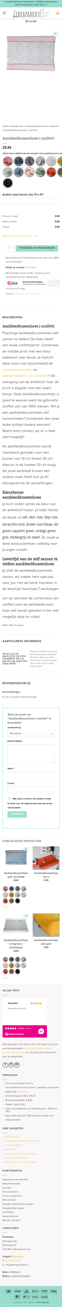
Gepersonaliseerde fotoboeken (22, 1141)
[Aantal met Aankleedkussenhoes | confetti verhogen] (13, 248)
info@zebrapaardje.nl (16, 1265)
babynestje (29, 1049)
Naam (11, 769)
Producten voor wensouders (21, 1162)
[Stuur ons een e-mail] (16, 1065)
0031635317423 (13, 1261)
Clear (5, 907)
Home (5, 126)
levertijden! (23, 1092)
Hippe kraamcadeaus (17, 1158)
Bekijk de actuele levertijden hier (20, 236)
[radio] (8, 161)
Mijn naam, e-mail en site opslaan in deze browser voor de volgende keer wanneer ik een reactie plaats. (30, 803)
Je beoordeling (15, 741)
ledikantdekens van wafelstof (25, 376)
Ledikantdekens (14, 1145)
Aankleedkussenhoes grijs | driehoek (16, 875)
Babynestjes (12, 1137)
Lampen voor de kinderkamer (21, 1154)
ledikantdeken (44, 1049)
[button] (4, 13)
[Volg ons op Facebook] (5, 1065)
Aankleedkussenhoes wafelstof (42, 126)
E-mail (11, 784)
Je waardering (14, 728)
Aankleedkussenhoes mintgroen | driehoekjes (16, 944)
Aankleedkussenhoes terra (46, 875)
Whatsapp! (17, 1257)
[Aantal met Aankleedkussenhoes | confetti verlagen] (4, 248)
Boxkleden (11, 1150)
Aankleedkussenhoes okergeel (46, 942)
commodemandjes (17, 370)
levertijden (30, 268)
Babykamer (17, 126)
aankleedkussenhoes (13, 1053)
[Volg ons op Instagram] (11, 1065)
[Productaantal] (8, 248)
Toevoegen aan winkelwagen (37, 248)
